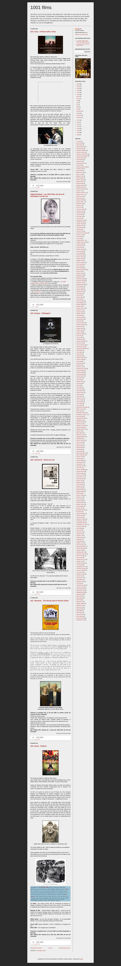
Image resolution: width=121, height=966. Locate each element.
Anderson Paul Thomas (82, 154)
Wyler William (80, 616)
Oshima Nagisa (80, 460)
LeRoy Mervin (80, 390)
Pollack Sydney (80, 473)
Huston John (80, 332)
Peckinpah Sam (80, 465)
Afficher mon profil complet (81, 34)
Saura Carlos (80, 517)
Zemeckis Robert (81, 618)
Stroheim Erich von (81, 559)
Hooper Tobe (37, 453)
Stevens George (80, 555)
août (77, 109)
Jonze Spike (79, 352)
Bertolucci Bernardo (81, 189)
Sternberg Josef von (81, 554)
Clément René (80, 231)
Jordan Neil (79, 354)
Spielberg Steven (81, 552)
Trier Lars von (80, 572)
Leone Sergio (80, 388)
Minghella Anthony (81, 436)
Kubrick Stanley (80, 372)
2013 (78, 120)
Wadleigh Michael (81, 592)
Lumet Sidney (80, 401)
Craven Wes (79, 247)
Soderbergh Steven (81, 546)
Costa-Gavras (80, 245)
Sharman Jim (37, 739)
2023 (78, 128)
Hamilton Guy (80, 313)
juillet (77, 107)
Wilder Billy (79, 610)
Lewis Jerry (79, 394)
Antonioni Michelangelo (82, 156)
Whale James (80, 607)
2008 (78, 86)
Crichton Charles (81, 249)
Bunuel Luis (79, 205)
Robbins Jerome (80, 504)
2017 (78, 124)
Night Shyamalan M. (81, 453)
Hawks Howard (80, 317)
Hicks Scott (79, 321)
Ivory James (37, 187)
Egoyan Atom (80, 277)
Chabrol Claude (80, 222)
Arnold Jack (79, 161)
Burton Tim (79, 207)
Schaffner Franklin (81, 519)
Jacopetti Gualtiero (81, 341)
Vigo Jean (79, 583)
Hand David (79, 315)
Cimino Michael (80, 227)
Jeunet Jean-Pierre (81, 344)
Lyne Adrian (79, 405)
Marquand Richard (81, 418)
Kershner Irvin (80, 366)
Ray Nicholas (80, 488)
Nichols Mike (80, 451)
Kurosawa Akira (80, 374)
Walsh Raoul (80, 596)
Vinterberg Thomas (81, 585)
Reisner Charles (80, 495)
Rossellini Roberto (81, 510)
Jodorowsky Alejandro (82, 348)
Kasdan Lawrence (81, 357)
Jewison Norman (81, 346)
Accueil (50, 948)
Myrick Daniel (80, 445)
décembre (79, 117)
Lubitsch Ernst (80, 398)
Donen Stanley (80, 267)
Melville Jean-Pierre (81, 429)
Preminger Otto (80, 478)
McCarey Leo (80, 423)
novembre (79, 115)
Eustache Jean (80, 282)
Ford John (79, 295)
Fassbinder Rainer (81, 284)
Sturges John (80, 561)
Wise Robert (79, 612)
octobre (78, 113)
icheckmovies (37, 292)
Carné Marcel (80, 216)
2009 (78, 88)
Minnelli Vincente (81, 440)
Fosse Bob (79, 299)
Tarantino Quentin (81, 563)
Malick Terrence (80, 409)
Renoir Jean (79, 499)
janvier (78, 96)
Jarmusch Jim (37, 594)
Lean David (79, 383)
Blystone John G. (81, 194)
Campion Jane (80, 211)
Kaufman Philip (80, 359)
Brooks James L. (81, 201)
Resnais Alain (80, 500)
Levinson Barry (80, 392)
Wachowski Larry (81, 590)
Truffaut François (81, 574)
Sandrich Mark (80, 515)
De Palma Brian (80, 255)
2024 (78, 130)
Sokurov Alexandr (81, 548)
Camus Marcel (80, 212)
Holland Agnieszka (81, 324)
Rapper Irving (80, 486)
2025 (78, 132)
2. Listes (36, 306)
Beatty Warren (80, 178)
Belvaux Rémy (80, 181)
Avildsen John (80, 168)
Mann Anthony (80, 416)
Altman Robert (80, 148)
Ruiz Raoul (79, 511)
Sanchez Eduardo (81, 513)
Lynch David (79, 403)
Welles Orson (80, 601)
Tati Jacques (80, 565)
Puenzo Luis (79, 480)
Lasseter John (80, 381)
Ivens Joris (79, 335)
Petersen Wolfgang (81, 469)
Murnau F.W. (80, 444)
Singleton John (80, 543)
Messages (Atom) (41, 950)
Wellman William (80, 603)
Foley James (80, 293)
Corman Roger (80, 244)
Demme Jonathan (81, 262)
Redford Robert (80, 489)
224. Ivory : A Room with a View (43, 32)
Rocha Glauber (80, 506)
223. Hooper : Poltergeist (40, 313)
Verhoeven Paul (80, 581)
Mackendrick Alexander (82, 407)
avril (77, 100)
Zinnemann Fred (80, 620)
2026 (78, 134)
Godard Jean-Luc (81, 308)
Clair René (79, 229)
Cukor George (80, 251)
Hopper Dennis (80, 328)
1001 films (40, 7)
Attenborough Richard (82, 167)
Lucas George (80, 399)
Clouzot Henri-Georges (82, 233)
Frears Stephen (80, 302)
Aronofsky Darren (81, 163)
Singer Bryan (80, 541)
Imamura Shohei (80, 333)
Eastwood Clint (80, 275)
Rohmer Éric (80, 508)
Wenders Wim (80, 605)
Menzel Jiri (79, 431)
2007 (78, 84)
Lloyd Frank (79, 396)
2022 (78, 126)
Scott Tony (79, 530)
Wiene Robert (80, 609)
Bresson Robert (80, 200)
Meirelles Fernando (81, 425)
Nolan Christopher (81, 455)
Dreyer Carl (79, 271)
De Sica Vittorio (80, 256)
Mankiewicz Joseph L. (82, 414)
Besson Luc (79, 190)
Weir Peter (79, 599)
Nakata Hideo (80, 447)
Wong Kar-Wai (80, 614)
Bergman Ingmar (81, 185)
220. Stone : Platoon (38, 746)
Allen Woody (80, 143)
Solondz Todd (80, 550)
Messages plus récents (36, 948)
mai (77, 102)
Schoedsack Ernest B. (82, 524)
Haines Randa (80, 311)
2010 (78, 90)
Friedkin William (80, 304)
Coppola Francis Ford (82, 242)
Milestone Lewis (80, 434)
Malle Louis (79, 411)
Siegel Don (79, 539)
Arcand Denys (80, 159)
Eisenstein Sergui (81, 278)
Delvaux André (80, 258)
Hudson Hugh (80, 330)
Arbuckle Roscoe (81, 157)
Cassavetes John (81, 220)
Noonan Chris (80, 456)
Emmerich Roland (81, 280)
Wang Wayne (80, 598)
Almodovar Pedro (81, 146)
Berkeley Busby (80, 187)
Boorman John (80, 196)
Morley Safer (45, 887)
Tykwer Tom (79, 576)
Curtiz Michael (80, 253)
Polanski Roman (80, 471)
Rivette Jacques (80, 502)
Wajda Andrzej (80, 594)
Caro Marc (79, 218)
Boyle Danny (80, 198)
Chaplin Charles (80, 223)
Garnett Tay (79, 306)
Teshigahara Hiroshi (81, 566)
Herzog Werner (80, 319)
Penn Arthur (79, 467)
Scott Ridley (79, 528)
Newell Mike (79, 449)
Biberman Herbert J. (81, 192)
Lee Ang (78, 385)
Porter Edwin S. (80, 476)
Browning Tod (80, 203)
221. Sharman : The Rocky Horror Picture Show (49, 601)
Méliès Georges (80, 427)
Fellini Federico (80, 286)
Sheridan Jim (80, 535)
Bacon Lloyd (79, 174)
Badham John (80, 176)
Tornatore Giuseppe (81, 568)
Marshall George (81, 421)
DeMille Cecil (80, 260)
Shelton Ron (79, 533)
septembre (79, 111)
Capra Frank (80, 214)
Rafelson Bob (80, 482)
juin (77, 104)
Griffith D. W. (80, 310)
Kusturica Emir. (80, 376)
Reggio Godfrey (80, 491)
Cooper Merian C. (81, 240)
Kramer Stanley (80, 370)
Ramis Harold (80, 484)
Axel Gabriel (79, 170)
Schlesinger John (81, 520)
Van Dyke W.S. (80, 577)
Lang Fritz (79, 379)
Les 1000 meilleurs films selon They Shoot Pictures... (83, 41)
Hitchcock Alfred (80, 322)
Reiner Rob (79, 493)
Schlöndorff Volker (81, 522)
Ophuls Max (79, 458)
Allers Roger (79, 145)
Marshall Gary (80, 420)
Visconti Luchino (80, 587)
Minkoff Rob (79, 438)
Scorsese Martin (80, 526)
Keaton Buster (80, 363)
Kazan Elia (79, 361)
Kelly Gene (79, 365)
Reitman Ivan (80, 497)
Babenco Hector (80, 172)
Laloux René (80, 377)
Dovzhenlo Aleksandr (82, 269)
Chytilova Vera (80, 225)
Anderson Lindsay (81, 152)
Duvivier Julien (80, 273)
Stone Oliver (37, 944)
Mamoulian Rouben (81, 412)
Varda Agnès (80, 579)
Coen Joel (79, 238)
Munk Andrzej (80, 442)
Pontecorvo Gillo (80, 475)
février (78, 98)
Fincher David (80, 288)
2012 (78, 94)
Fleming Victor (80, 291)
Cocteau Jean (80, 234)
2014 (78, 122)
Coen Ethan (79, 236)
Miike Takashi (80, 432)
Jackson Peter (80, 339)
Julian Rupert (80, 355)
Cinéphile (79, 29)
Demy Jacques (80, 264)
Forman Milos (80, 297)
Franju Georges (80, 300)
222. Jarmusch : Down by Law (42, 460)
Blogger (81, 959)
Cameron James (80, 209)
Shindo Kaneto (80, 537)
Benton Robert (80, 183)
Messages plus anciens (64, 948)
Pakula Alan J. (80, 464)
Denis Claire (79, 266)
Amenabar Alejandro (81, 150)
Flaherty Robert (80, 289)
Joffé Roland (80, 350)
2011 (78, 92)
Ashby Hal (79, 165)
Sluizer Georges (80, 544)
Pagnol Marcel (80, 462)
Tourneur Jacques (81, 570)
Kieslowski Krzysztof (81, 368)
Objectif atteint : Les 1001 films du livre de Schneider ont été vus (47, 195)
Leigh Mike (79, 387)
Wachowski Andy (81, 588)
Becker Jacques (80, 179)
